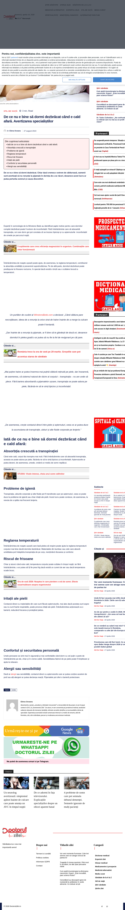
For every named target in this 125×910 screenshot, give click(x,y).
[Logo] (14, 832)
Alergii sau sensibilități (16, 166)
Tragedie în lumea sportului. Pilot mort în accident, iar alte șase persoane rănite (74, 864)
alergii (13, 674)
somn (14, 690)
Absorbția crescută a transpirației (21, 148)
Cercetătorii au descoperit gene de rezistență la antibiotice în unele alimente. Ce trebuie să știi (111, 107)
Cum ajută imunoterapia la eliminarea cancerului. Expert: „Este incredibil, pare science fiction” (74, 873)
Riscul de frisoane (15, 157)
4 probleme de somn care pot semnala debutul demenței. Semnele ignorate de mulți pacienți (74, 799)
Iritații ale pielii (13, 160)
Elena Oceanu (15, 131)
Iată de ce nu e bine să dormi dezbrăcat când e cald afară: (32, 144)
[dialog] (62, 67)
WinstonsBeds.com (43, 315)
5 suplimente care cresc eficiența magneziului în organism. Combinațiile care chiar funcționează (102, 524)
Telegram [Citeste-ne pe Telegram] (44, 761)
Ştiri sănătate (102, 88)
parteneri (14, 57)
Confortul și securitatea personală (21, 163)
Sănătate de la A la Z (105, 114)
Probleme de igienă (15, 151)
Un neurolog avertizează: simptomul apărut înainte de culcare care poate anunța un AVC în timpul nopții (16, 799)
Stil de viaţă (10, 111)
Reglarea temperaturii (16, 154)
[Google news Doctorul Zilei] (46, 736)
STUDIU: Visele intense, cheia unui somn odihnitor (40, 474)
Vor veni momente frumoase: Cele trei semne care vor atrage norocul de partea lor (74, 856)
